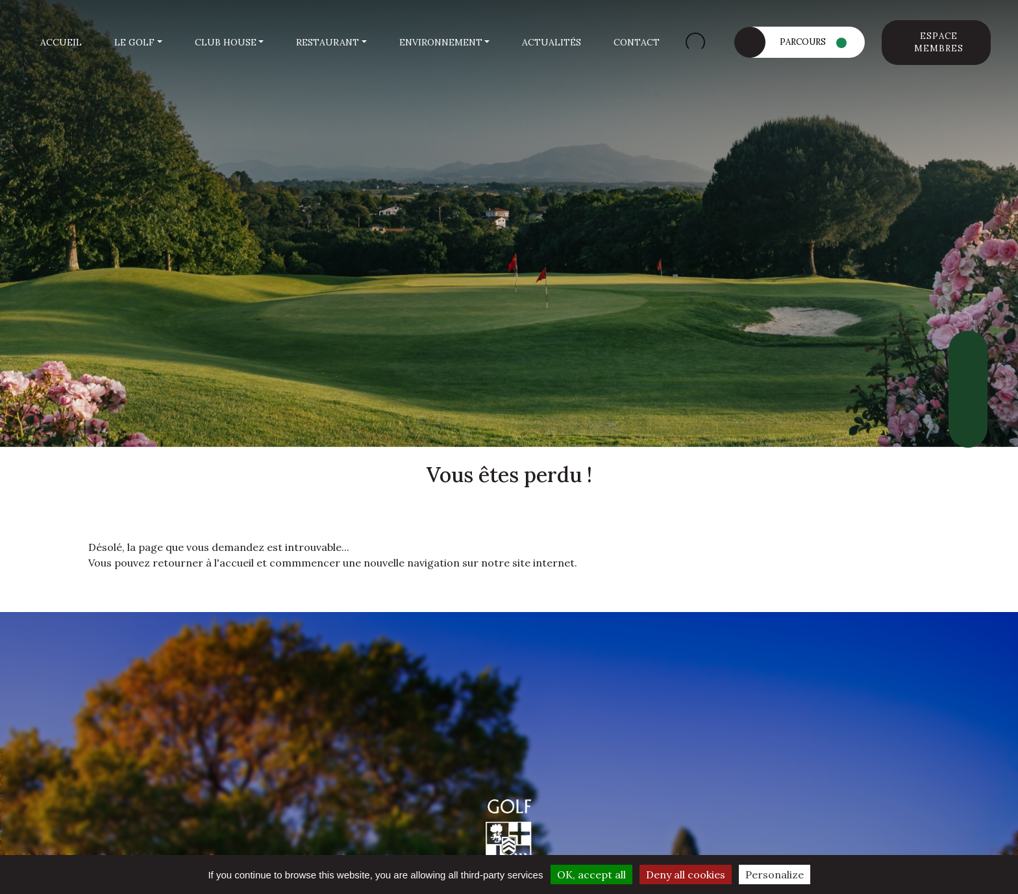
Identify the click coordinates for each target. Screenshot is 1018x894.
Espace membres (938, 43)
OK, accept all (591, 874)
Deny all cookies (685, 874)
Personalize (774, 874)
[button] (138, 43)
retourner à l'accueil (203, 562)
